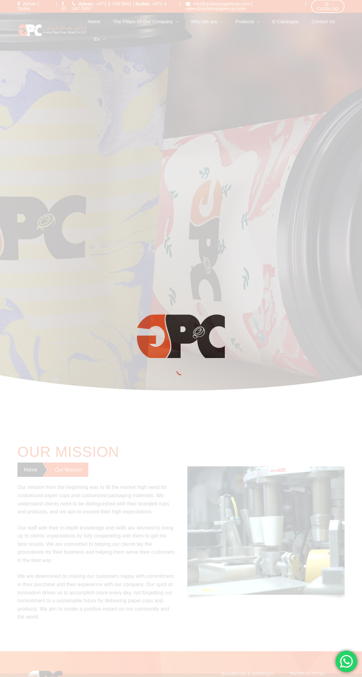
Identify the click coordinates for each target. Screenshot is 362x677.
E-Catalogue (285, 21)
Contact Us (323, 21)
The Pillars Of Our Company (143, 21)
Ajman (29, 3)
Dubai (23, 8)
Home (94, 21)
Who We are (204, 21)
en (97, 39)
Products (244, 21)
